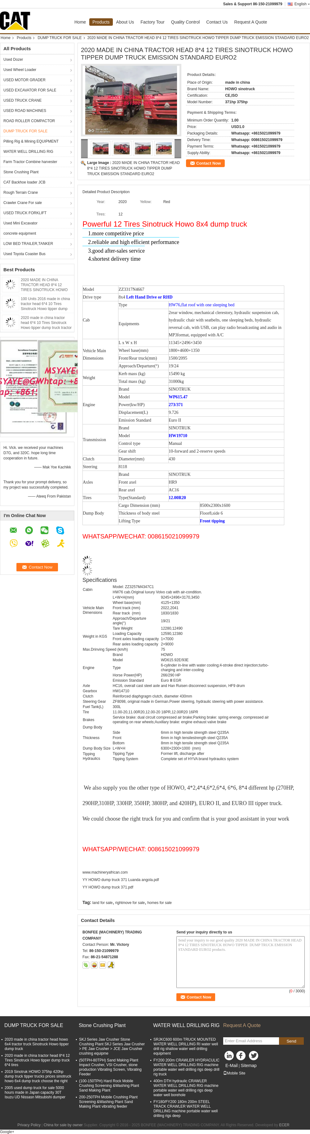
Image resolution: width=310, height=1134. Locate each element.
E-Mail (231, 1065)
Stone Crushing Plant (20, 172)
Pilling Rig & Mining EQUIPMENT (31, 141)
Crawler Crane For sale (22, 203)
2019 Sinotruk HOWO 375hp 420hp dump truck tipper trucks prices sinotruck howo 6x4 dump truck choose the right (38, 1076)
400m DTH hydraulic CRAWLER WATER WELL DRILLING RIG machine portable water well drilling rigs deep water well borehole (186, 1088)
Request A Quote (250, 22)
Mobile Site (234, 1073)
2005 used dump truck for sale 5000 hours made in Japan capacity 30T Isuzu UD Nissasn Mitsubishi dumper (35, 1092)
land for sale (102, 903)
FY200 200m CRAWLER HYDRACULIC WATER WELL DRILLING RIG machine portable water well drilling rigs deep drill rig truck (186, 1067)
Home (80, 22)
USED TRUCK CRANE (22, 100)
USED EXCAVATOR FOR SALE (29, 90)
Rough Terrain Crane (20, 192)
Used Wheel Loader (19, 70)
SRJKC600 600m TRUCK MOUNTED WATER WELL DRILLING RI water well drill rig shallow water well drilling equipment (185, 1046)
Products (100, 22)
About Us (125, 22)
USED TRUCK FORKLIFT (24, 213)
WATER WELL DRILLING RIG (28, 151)
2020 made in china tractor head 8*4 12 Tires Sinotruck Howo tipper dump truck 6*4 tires (37, 1060)
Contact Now (208, 163)
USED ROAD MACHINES (24, 111)
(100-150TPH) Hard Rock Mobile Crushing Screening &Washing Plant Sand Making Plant (109, 1085)
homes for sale (159, 903)
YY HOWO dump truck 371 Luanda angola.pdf (120, 880)
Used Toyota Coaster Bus (24, 254)
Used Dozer (13, 59)
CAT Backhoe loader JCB (24, 182)
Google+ (7, 1132)
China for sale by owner (63, 1125)
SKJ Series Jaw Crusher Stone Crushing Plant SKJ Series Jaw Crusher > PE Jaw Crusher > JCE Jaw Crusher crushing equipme (112, 1046)
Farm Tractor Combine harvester (30, 162)
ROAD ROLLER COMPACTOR (29, 121)
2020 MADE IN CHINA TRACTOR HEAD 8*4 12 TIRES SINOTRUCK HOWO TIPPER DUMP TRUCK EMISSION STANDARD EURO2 (133, 168)
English (302, 4)
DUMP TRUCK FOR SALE (60, 38)
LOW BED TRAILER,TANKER (28, 243)
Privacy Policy (29, 1125)
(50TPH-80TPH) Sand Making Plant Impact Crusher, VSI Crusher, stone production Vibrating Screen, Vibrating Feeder (110, 1067)
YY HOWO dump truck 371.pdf (107, 887)
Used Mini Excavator (20, 223)
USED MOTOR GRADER (24, 80)
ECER (284, 1125)
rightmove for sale (130, 903)
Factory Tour (152, 22)
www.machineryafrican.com (105, 872)
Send (291, 1041)
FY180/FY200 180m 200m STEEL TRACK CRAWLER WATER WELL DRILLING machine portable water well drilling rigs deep (185, 1109)
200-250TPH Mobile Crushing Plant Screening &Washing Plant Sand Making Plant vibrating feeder (108, 1102)
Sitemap (248, 1065)
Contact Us (217, 22)
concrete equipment (19, 233)
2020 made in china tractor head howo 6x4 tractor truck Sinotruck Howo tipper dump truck (37, 1044)
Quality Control (185, 22)
